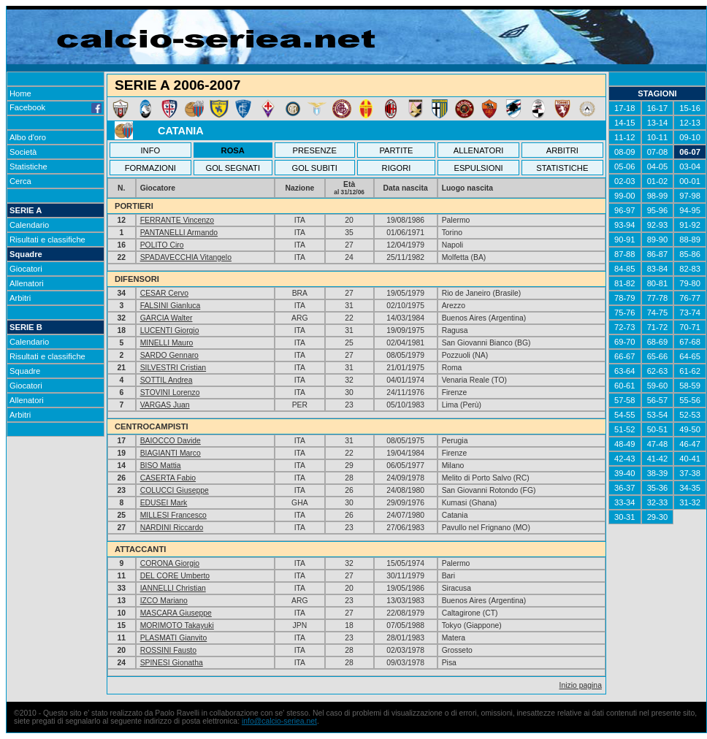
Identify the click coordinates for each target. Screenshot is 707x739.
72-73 (624, 327)
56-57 (657, 400)
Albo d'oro (27, 137)
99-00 (624, 195)
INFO (151, 150)
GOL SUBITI (314, 168)
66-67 (624, 356)
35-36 (657, 487)
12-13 (689, 122)
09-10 (689, 137)
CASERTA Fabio (168, 478)
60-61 (624, 385)
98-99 (657, 195)
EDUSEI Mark (164, 503)
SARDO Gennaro (169, 355)
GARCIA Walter (166, 318)
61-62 (689, 371)
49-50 (689, 429)
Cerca (20, 181)
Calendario (29, 225)
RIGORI (396, 168)
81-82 (624, 283)
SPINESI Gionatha (171, 663)
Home (20, 93)
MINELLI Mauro (167, 343)
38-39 (657, 473)
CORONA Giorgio (169, 563)
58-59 (689, 385)
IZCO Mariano (164, 601)
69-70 (624, 341)
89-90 (657, 239)
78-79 (624, 298)
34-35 (689, 487)
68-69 (657, 341)
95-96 (657, 210)
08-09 (624, 152)
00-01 (689, 181)
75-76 (624, 312)
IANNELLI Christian (173, 588)
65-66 (657, 356)
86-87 (657, 254)
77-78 (657, 298)
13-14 (657, 122)
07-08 (657, 152)
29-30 (657, 517)
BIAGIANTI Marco (170, 453)
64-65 (689, 356)
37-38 (689, 473)
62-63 (657, 371)
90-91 (624, 239)
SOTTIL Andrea (166, 380)
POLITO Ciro (162, 245)
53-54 (657, 414)
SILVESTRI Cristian (173, 368)
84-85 (624, 268)
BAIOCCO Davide (170, 441)
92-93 (657, 225)
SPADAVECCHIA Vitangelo (186, 257)
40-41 (689, 458)
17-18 (624, 108)
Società (23, 152)
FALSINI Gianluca (170, 306)
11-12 (624, 137)
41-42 (657, 458)
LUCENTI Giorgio (169, 330)
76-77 (689, 298)
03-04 (689, 166)
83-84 (657, 268)
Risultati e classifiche (47, 239)
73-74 (689, 312)
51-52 (624, 429)
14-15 (624, 122)
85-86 (689, 254)
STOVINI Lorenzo (170, 392)
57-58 (624, 400)
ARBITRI (562, 150)
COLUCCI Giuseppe (174, 490)
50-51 (657, 429)
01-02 (657, 181)
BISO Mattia (160, 466)
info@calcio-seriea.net (279, 721)
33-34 (624, 502)
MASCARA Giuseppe (176, 613)
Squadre (25, 254)
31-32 (689, 502)
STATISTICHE (562, 168)
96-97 (624, 210)
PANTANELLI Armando (179, 233)
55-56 (689, 400)
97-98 (689, 195)
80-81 (657, 283)
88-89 (689, 239)
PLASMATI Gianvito (173, 638)
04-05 (657, 166)
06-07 (689, 152)
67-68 (689, 341)
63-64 (624, 371)
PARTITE (396, 150)
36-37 (624, 487)
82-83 (689, 268)
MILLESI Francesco (173, 515)
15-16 (689, 108)
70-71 (689, 327)
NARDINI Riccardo (172, 528)
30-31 (624, 517)
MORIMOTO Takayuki (177, 625)
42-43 (624, 458)
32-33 (657, 502)
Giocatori (25, 268)
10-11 (657, 137)
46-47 (689, 444)
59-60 (657, 385)
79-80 (689, 283)
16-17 (657, 108)
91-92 (689, 225)
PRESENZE (315, 150)
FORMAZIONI (150, 168)
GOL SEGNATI (232, 168)
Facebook (55, 107)
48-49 (624, 444)
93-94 (624, 225)
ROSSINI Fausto (168, 650)
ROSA (233, 150)
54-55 (624, 414)
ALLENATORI (479, 150)
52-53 (689, 414)
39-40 (624, 473)
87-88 (624, 254)
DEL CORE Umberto (175, 576)
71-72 (657, 327)
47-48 (657, 444)
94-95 (689, 210)
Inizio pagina (580, 685)
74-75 (657, 312)
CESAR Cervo (164, 293)
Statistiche (28, 166)
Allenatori (26, 283)
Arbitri (20, 298)
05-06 (624, 166)
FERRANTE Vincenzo (177, 220)
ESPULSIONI (478, 168)
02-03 (624, 181)
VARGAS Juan (165, 405)
